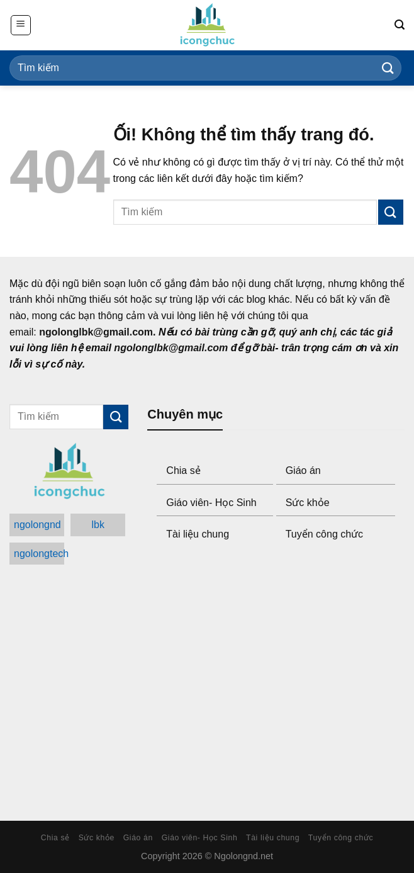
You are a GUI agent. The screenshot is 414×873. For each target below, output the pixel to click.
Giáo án (303, 470)
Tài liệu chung (197, 534)
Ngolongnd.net (243, 856)
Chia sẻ (183, 470)
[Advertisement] (276, 682)
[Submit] (388, 67)
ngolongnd (37, 524)
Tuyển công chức (324, 534)
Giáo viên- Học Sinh (211, 502)
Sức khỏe (308, 502)
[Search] (399, 25)
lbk (98, 524)
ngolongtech (39, 553)
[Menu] (21, 25)
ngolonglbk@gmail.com (96, 332)
